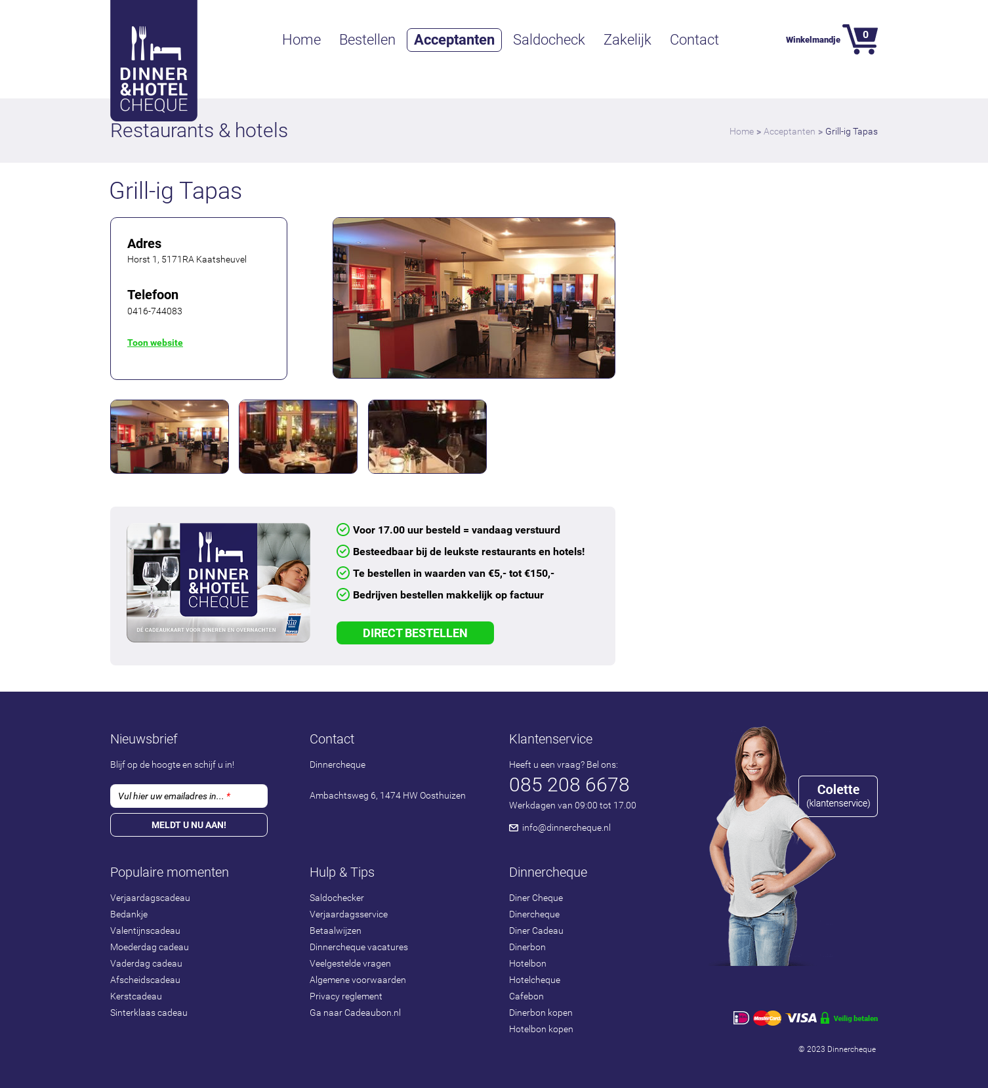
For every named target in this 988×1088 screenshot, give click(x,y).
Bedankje (129, 914)
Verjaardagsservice (349, 914)
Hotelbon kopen (541, 1029)
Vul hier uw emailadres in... (174, 796)
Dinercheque (534, 914)
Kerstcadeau (136, 996)
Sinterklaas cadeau (149, 1012)
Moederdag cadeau (149, 947)
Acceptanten (454, 39)
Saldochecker (337, 897)
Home (301, 39)
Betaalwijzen (335, 930)
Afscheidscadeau (145, 979)
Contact (694, 39)
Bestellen (367, 39)
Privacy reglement (346, 996)
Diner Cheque (536, 897)
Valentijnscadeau (145, 930)
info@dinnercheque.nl (566, 827)
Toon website (155, 342)
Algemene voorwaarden (358, 979)
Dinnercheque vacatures (359, 947)
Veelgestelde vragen (350, 963)
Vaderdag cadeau (146, 963)
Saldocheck (549, 39)
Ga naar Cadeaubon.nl (355, 1012)
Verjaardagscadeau (150, 897)
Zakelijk (627, 39)
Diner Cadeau (536, 930)
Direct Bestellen (415, 633)
